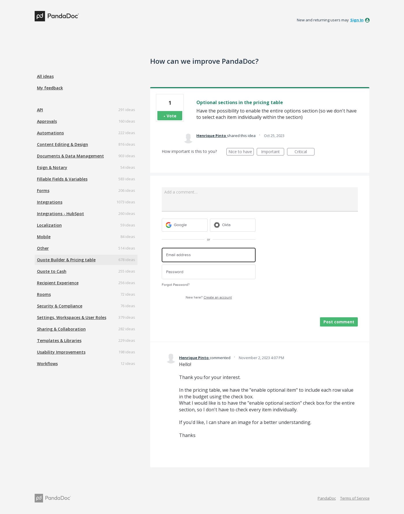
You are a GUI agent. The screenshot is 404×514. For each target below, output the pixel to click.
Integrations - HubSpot (60, 213)
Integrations (49, 202)
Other (43, 248)
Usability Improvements (61, 352)
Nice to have (241, 152)
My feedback (50, 88)
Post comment (338, 321)
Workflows (47, 363)
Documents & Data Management (70, 156)
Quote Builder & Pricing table (66, 259)
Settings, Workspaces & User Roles (71, 317)
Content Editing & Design (62, 144)
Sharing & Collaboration (61, 329)
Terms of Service (355, 498)
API (40, 109)
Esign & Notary (52, 167)
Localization (49, 225)
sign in (357, 19)
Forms (43, 190)
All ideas (45, 76)
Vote (171, 116)
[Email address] (209, 255)
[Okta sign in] (233, 225)
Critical (304, 152)
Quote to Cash (51, 271)
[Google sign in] (185, 225)
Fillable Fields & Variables (62, 179)
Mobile (44, 236)
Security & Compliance (59, 306)
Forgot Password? (176, 285)
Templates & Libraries (59, 340)
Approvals (47, 121)
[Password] (209, 271)
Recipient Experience (58, 283)
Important (272, 152)
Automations (50, 133)
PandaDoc (327, 498)
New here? (209, 297)
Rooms (44, 294)
